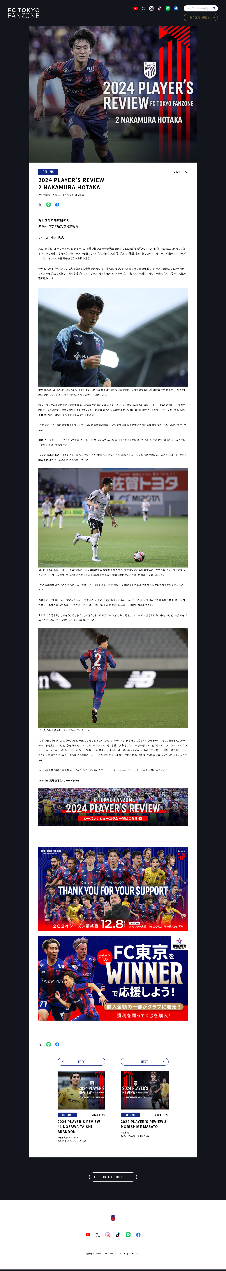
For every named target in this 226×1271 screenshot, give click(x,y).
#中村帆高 (44, 196)
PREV (81, 1063)
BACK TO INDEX (113, 1178)
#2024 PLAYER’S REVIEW (68, 196)
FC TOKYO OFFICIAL (199, 18)
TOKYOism (25, 14)
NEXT (144, 1063)
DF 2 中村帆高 (51, 239)
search (213, 9)
